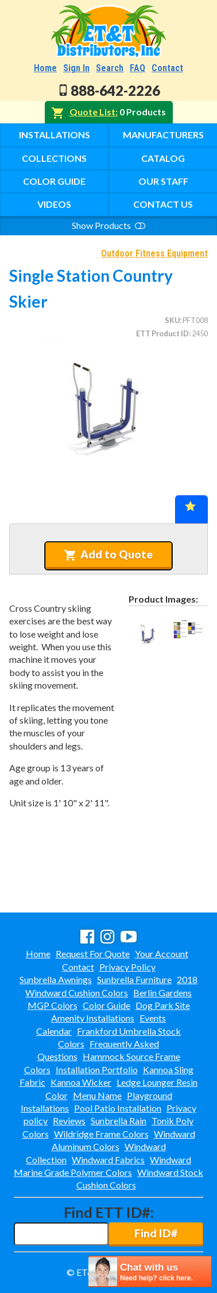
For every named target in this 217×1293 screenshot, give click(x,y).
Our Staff (163, 181)
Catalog (163, 158)
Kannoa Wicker (81, 1082)
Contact (167, 68)
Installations (54, 134)
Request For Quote (93, 953)
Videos (54, 204)
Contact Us (163, 204)
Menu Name (97, 1095)
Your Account (161, 953)
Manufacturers (163, 134)
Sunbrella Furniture (134, 979)
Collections (54, 158)
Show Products (108, 225)
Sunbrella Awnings (56, 979)
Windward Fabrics (108, 1159)
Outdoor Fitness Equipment (154, 253)
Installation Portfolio (97, 1069)
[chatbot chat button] (149, 1271)
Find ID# (155, 1233)
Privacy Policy (127, 966)
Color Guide (54, 181)
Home (45, 68)
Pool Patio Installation (117, 1107)
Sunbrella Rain (118, 1120)
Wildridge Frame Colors (101, 1133)
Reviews (69, 1120)
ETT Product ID (162, 333)
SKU (172, 320)
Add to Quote (108, 554)
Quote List (92, 111)
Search (109, 68)
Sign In (76, 68)
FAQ (137, 68)
